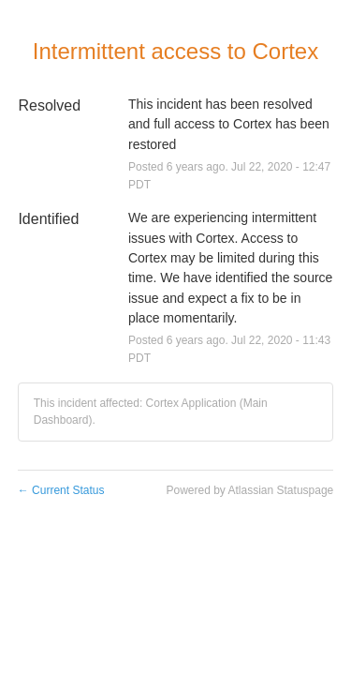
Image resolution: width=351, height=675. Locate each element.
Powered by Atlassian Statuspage (249, 490)
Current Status (61, 490)
